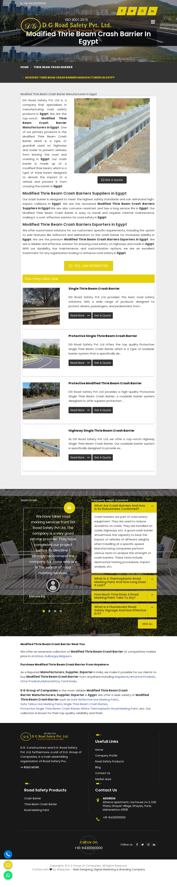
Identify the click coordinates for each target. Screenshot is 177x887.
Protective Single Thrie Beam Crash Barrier (103, 336)
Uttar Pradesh (30, 681)
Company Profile (106, 755)
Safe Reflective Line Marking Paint (94, 699)
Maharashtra (50, 681)
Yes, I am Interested (88, 265)
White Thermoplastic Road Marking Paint (109, 709)
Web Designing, (83, 869)
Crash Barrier (32, 798)
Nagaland (121, 677)
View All (147, 624)
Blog (98, 767)
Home (24, 67)
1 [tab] (44, 611)
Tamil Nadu (68, 681)
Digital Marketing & (106, 869)
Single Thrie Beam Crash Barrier (94, 288)
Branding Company (132, 869)
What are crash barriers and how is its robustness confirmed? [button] (119, 507)
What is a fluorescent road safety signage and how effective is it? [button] (120, 610)
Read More (80, 315)
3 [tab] (55, 611)
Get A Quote (112, 180)
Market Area (103, 779)
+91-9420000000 (33, 3)
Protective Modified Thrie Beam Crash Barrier (105, 383)
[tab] (124, 507)
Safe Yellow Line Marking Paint (41, 704)
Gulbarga (51, 656)
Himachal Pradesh (142, 677)
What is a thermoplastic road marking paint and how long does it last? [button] (120, 581)
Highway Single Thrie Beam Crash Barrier (102, 430)
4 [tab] (61, 611)
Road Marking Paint (36, 810)
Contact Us (102, 773)
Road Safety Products (109, 761)
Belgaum (65, 656)
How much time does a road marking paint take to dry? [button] (116, 596)
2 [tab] (49, 611)
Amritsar (37, 656)
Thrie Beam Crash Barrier (53, 67)
